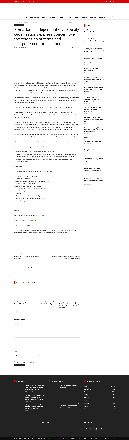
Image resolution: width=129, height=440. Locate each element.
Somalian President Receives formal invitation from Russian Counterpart (65, 257)
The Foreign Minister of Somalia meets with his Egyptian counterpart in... (93, 109)
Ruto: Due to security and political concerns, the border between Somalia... (93, 89)
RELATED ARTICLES (22, 283)
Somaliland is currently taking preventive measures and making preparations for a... (93, 129)
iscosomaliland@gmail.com (27, 220)
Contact (102, 17)
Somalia (44, 17)
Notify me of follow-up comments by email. (27, 360)
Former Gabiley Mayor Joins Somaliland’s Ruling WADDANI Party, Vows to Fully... (92, 170)
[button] (112, 17)
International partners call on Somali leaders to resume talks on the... (93, 119)
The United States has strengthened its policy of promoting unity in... (91, 99)
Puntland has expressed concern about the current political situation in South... (94, 180)
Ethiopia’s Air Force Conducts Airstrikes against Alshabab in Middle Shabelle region (34, 406)
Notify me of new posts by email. (25, 362)
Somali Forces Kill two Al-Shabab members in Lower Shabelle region (93, 160)
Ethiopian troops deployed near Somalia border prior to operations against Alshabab (35, 397)
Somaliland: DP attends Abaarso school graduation (26, 257)
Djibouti (53, 17)
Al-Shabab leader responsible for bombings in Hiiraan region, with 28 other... (94, 79)
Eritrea (85, 17)
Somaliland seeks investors (68, 395)
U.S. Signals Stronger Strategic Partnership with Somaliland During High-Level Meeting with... (94, 50)
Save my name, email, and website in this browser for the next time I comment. (39, 356)
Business (93, 17)
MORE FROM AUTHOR (38, 283)
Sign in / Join (31, 1)
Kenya (70, 17)
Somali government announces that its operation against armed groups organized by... (93, 60)
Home (25, 17)
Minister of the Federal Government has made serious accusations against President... (93, 139)
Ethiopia (62, 17)
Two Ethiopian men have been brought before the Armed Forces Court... (94, 149)
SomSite (50, 438)
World (77, 17)
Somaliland (34, 17)
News (20, 22)
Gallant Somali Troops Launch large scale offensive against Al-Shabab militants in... (34, 387)
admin (18, 47)
